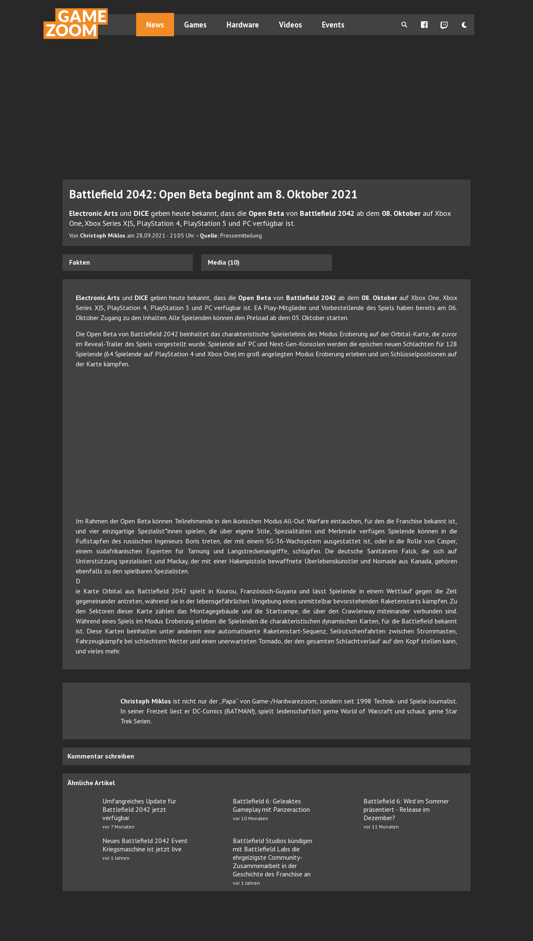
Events (333, 25)
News (155, 25)
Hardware (243, 25)
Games (195, 25)
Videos (290, 25)
